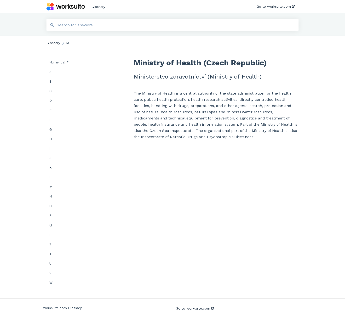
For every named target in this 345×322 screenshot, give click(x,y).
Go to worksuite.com (195, 308)
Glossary (98, 7)
